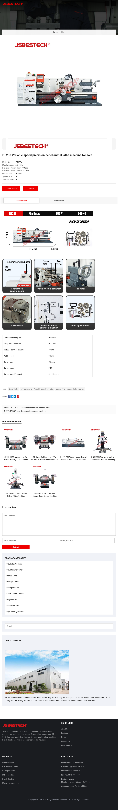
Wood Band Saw (12, 606)
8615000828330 (76, 771)
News (63, 737)
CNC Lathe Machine (14, 564)
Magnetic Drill (11, 600)
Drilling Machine (12, 588)
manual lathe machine (75, 389)
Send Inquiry (12, 188)
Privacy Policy (66, 745)
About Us (64, 729)
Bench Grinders (8, 779)
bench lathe (60, 389)
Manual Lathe (11, 576)
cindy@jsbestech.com (75, 767)
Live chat (31, 188)
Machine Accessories (10, 783)
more (44, 740)
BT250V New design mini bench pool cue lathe (28, 411)
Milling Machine (12, 582)
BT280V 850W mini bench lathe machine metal (32, 408)
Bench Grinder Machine (15, 594)
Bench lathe (13, 389)
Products (64, 733)
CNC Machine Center (14, 570)
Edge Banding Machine (15, 612)
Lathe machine (26, 389)
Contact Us (65, 741)
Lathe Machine (8, 763)
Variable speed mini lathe (44, 389)
